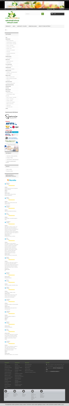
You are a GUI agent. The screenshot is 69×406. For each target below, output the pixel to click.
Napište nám (49, 9)
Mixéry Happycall (9, 73)
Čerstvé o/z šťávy (9, 171)
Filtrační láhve (8, 62)
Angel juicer (8, 54)
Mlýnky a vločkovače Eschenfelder (11, 78)
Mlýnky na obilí (8, 75)
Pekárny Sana (8, 105)
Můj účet (27, 362)
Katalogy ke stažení (18, 373)
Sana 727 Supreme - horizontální (11, 43)
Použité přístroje (8, 86)
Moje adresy (27, 367)
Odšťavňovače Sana (9, 92)
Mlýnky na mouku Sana (9, 103)
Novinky (16, 364)
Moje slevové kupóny (29, 370)
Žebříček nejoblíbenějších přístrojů (18, 381)
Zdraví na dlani (33, 26)
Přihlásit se (61, 9)
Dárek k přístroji (8, 89)
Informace (8, 153)
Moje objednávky (28, 364)
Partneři (16, 371)
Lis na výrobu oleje (9, 64)
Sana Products (8, 91)
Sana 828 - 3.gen (9, 48)
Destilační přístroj (8, 56)
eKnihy (7, 108)
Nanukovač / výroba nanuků (10, 83)
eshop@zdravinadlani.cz (54, 371)
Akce (14, 26)
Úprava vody (8, 59)
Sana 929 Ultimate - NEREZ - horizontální (10, 95)
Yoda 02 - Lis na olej (9, 65)
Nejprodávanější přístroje (10, 84)
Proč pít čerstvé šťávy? (44, 26)
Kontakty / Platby (22, 26)
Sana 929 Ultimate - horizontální (11, 42)
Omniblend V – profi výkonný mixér (11, 72)
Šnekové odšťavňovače (9, 40)
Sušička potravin (8, 67)
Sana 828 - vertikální (9, 100)
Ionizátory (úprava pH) (9, 61)
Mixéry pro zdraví (8, 70)
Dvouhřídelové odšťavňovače (10, 53)
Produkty (8, 26)
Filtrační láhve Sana (9, 106)
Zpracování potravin (9, 81)
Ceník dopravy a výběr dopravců (12, 159)
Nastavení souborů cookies (30, 372)
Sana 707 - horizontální (9, 45)
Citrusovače (8, 51)
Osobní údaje (27, 369)
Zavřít (62, 404)
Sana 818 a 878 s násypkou (10, 102)
